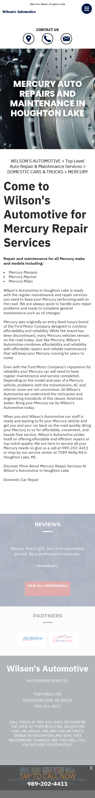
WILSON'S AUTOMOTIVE (36, 161)
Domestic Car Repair (21, 479)
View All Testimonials (47, 590)
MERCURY (78, 171)
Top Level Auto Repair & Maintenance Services (47, 163)
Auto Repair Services (47, 684)
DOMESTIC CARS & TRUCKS (35, 171)
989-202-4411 (75, 447)
